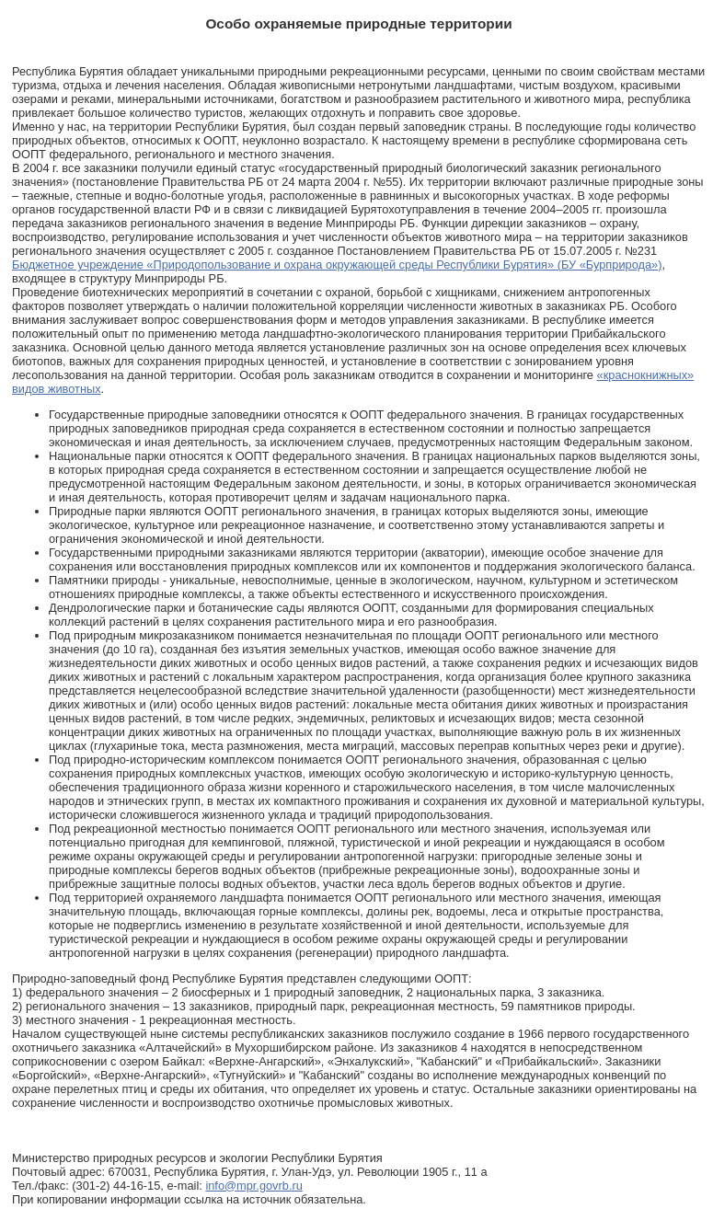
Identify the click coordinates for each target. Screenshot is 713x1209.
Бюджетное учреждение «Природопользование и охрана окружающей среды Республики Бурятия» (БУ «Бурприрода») (336, 264)
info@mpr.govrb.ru (253, 1185)
